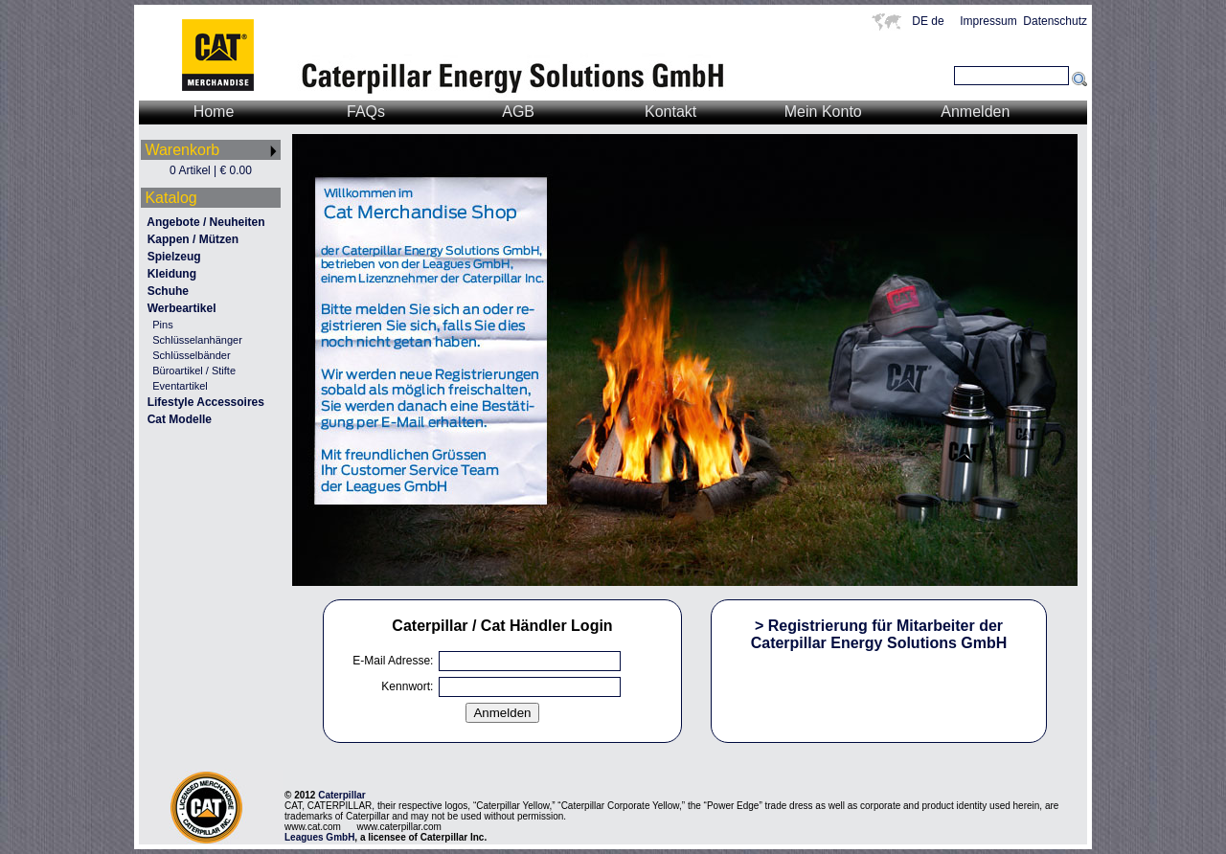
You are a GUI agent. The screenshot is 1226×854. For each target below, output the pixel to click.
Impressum (988, 21)
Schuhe (168, 291)
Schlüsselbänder (191, 355)
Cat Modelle (180, 419)
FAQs (366, 111)
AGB (518, 111)
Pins (162, 324)
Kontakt (670, 111)
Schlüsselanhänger (197, 340)
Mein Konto (823, 111)
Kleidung (172, 274)
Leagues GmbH (319, 837)
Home (214, 111)
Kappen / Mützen (193, 239)
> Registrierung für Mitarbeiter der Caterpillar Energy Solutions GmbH (879, 634)
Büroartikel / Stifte (194, 370)
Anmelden (975, 111)
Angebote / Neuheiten (205, 222)
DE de (932, 21)
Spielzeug (174, 256)
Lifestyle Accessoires (206, 402)
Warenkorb (182, 150)
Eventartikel (179, 386)
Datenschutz (1055, 21)
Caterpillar (341, 795)
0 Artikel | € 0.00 (211, 170)
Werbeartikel (182, 308)
